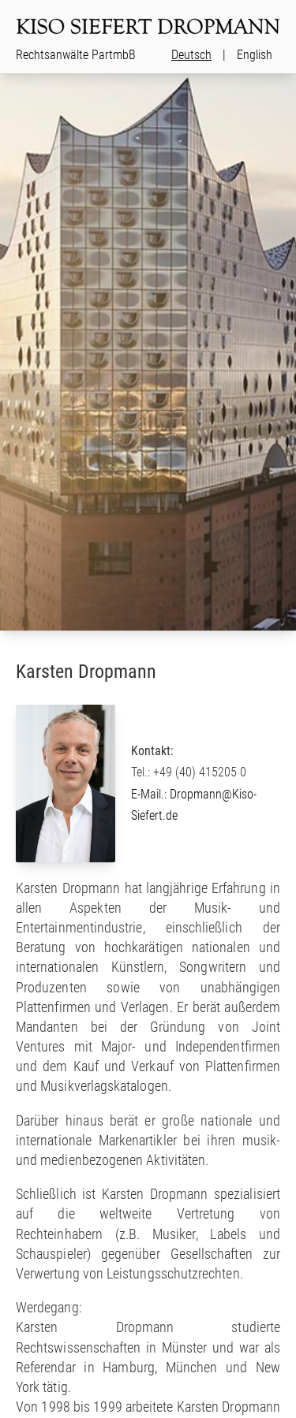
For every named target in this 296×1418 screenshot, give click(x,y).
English (254, 54)
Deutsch (191, 54)
